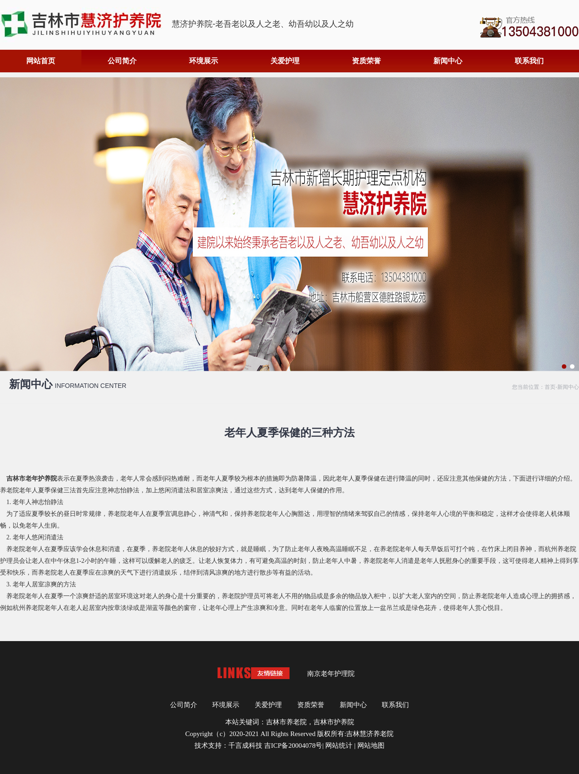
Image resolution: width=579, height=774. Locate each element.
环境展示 (203, 61)
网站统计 (338, 745)
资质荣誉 (366, 61)
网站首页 (40, 61)
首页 (550, 387)
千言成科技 (245, 745)
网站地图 (370, 745)
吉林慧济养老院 (370, 733)
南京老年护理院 (331, 673)
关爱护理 (285, 61)
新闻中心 (447, 61)
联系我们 (529, 61)
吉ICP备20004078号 (293, 745)
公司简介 (122, 61)
